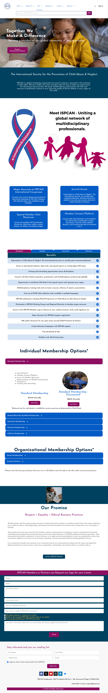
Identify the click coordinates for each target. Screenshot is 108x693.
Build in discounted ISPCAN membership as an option (27, 617)
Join (38, 6)
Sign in (100, 6)
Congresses (48, 6)
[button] (53, 139)
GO (89, 13)
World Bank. (77, 408)
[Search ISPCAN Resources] (51, 13)
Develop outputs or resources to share (21, 615)
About (18, 6)
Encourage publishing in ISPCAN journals (23, 619)
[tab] (19, 251)
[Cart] (95, 6)
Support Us (29, 6)
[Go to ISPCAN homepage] (7, 5)
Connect (59, 6)
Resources (69, 6)
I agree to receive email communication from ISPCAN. (27, 662)
